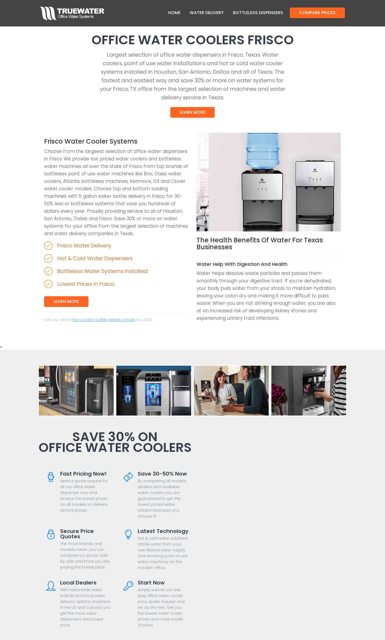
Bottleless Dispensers (258, 13)
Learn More (192, 112)
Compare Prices (317, 13)
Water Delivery (207, 13)
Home (174, 13)
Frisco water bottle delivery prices (103, 319)
